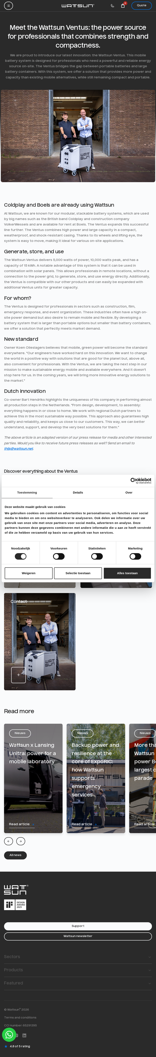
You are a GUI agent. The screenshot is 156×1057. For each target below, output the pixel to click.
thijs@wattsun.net (18, 449)
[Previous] (8, 841)
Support (78, 926)
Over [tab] (128, 492)
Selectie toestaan (78, 573)
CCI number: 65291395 (20, 1025)
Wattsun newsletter (78, 936)
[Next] (20, 841)
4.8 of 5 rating (20, 1046)
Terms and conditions (20, 1017)
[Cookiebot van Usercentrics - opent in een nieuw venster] (133, 481)
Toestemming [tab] (27, 492)
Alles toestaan (127, 573)
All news (15, 855)
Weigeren (28, 573)
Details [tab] (78, 492)
